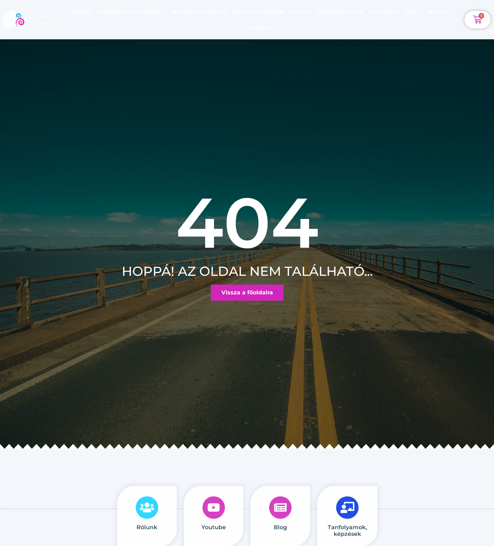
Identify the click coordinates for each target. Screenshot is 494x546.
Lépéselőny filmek (339, 11)
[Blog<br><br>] (280, 519)
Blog (280, 539)
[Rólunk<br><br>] (147, 519)
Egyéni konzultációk (258, 11)
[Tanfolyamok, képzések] (347, 519)
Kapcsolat (261, 28)
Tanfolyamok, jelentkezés (131, 12)
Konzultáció (383, 11)
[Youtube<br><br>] (213, 519)
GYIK (413, 12)
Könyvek (300, 11)
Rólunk (437, 11)
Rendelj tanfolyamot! (200, 11)
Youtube (213, 539)
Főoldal (81, 11)
